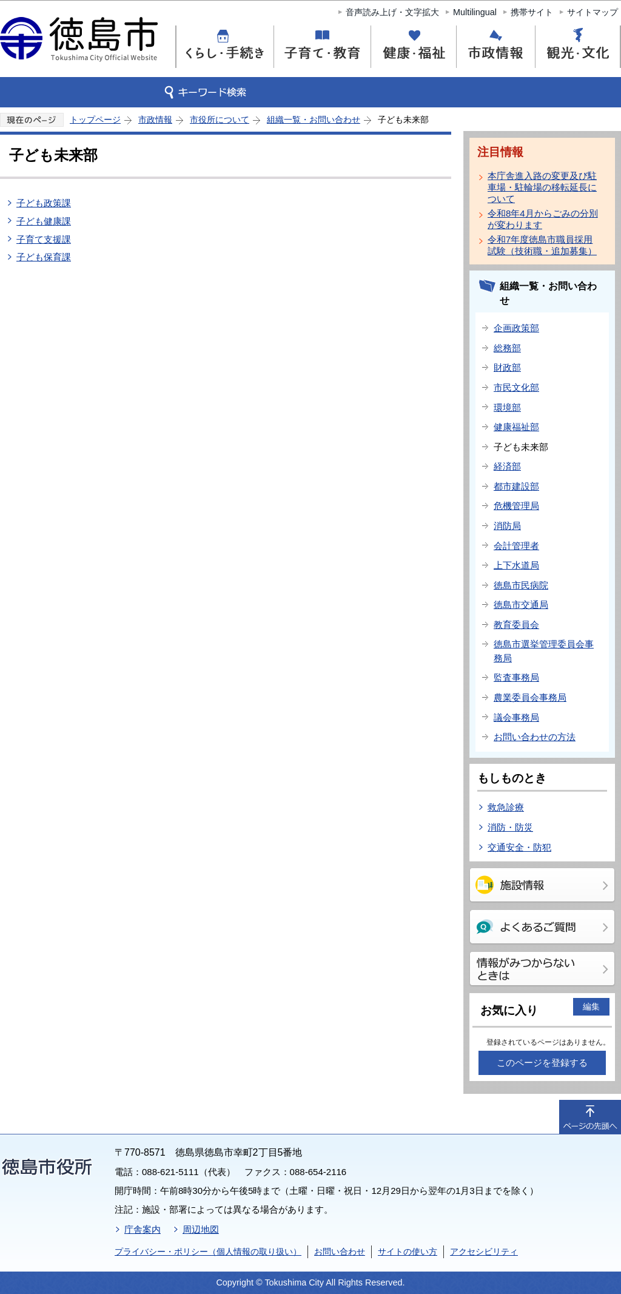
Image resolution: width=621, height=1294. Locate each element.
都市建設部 (516, 486)
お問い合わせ (339, 1251)
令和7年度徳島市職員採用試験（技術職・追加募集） (542, 245)
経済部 (507, 466)
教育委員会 (516, 624)
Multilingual (475, 12)
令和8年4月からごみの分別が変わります (543, 219)
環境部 (507, 407)
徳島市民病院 (521, 585)
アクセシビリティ (484, 1251)
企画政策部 (516, 328)
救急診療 (506, 807)
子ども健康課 (43, 221)
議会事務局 (516, 717)
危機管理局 (516, 505)
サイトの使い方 (407, 1251)
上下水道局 (516, 565)
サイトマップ (592, 12)
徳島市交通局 (521, 604)
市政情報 (155, 119)
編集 (591, 1006)
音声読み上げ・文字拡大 (392, 12)
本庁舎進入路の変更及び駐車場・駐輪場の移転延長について (542, 187)
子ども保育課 (43, 257)
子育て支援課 (43, 239)
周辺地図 (201, 1229)
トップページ (95, 119)
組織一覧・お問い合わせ (313, 119)
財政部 (507, 367)
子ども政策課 (43, 203)
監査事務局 (516, 677)
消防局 (507, 526)
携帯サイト (532, 12)
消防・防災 (510, 827)
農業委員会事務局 (530, 697)
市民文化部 (516, 387)
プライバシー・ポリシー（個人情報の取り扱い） (208, 1251)
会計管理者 (516, 546)
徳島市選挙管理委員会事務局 (544, 651)
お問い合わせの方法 (535, 737)
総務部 (507, 348)
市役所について (219, 119)
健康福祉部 (516, 427)
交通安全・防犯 (519, 847)
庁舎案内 (142, 1229)
